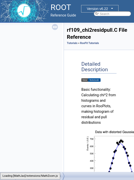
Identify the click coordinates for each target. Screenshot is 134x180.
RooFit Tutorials (89, 43)
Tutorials (72, 43)
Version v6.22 (97, 9)
